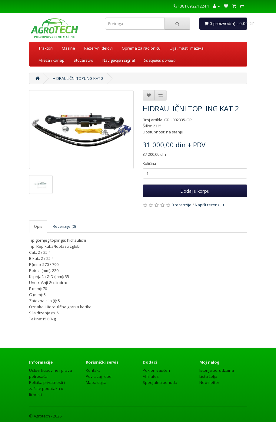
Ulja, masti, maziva (187, 48)
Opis (38, 226)
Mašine (68, 48)
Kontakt (93, 370)
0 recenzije (181, 205)
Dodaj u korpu (194, 191)
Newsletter (209, 382)
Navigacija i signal (118, 60)
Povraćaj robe (98, 376)
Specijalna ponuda (160, 382)
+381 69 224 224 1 (191, 6)
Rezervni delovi (98, 48)
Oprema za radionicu (141, 48)
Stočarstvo (83, 60)
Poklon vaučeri (156, 370)
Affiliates (151, 376)
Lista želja (208, 376)
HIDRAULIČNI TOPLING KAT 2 (78, 78)
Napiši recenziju (209, 205)
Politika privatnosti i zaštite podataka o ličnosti (47, 388)
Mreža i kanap (51, 60)
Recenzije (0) (64, 226)
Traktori (45, 48)
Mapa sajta (96, 382)
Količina (149, 163)
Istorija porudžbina (216, 370)
